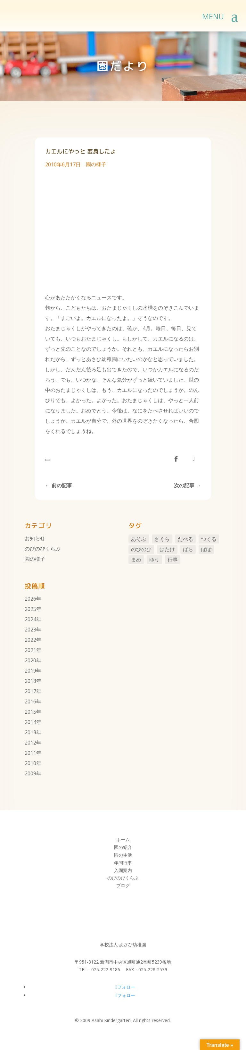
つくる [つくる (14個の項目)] (209, 539)
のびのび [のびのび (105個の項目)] (141, 549)
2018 (30, 680)
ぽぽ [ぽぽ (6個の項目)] (206, 549)
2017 (30, 691)
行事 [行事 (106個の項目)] (173, 559)
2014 (30, 722)
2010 (30, 763)
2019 (30, 670)
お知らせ (35, 538)
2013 (30, 732)
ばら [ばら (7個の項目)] (188, 549)
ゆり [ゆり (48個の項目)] (154, 559)
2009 (30, 773)
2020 (30, 660)
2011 (30, 752)
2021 (30, 650)
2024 (30, 619)
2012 (30, 742)
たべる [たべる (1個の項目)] (185, 539)
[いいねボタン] (47, 460)
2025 (30, 609)
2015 (30, 711)
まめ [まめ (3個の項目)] (136, 559)
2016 (30, 701)
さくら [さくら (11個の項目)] (162, 539)
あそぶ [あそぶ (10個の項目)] (138, 539)
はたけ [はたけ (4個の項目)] (167, 549)
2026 (30, 598)
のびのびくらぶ (43, 548)
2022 (30, 639)
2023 (30, 629)
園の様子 (96, 164)
